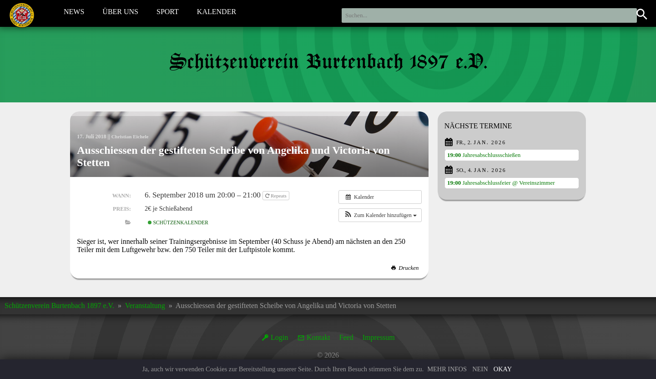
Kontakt (318, 337)
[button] (380, 215)
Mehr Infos (447, 369)
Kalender (216, 13)
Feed (346, 337)
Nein (480, 369)
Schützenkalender (178, 222)
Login (279, 337)
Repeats (276, 195)
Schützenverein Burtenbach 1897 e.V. (59, 305)
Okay (503, 369)
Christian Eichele (131, 136)
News (74, 13)
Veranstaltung (145, 305)
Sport (167, 13)
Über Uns (120, 13)
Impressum (379, 337)
